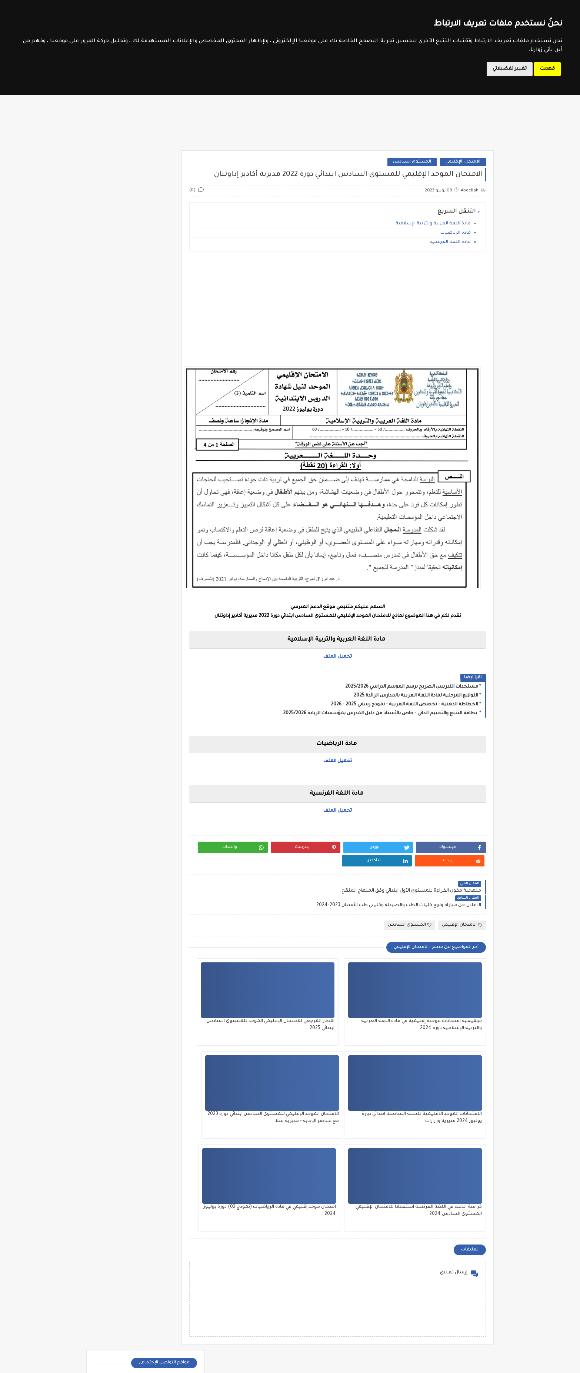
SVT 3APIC (172, 803)
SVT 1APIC (172, 786)
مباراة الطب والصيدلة (183, 1323)
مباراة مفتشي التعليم (117, 1323)
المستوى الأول (323, 1252)
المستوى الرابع (323, 1287)
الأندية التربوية (172, 441)
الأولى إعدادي (175, 726)
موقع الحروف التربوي (168, 360)
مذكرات (119, 518)
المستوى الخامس (257, 1269)
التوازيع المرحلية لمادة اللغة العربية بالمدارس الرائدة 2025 (416, 692)
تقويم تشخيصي (172, 464)
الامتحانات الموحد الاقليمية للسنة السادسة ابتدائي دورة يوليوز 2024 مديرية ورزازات (262, 996)
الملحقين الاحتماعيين (183, 1269)
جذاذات (172, 482)
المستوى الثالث (257, 1252)
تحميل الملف (352, 653)
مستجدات (172, 536)
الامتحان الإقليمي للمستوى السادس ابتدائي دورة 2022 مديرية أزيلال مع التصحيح (132, 971)
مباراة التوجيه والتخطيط (117, 1305)
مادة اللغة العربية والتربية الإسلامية (433, 242)
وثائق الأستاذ (119, 536)
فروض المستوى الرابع (165, 635)
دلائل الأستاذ (119, 482)
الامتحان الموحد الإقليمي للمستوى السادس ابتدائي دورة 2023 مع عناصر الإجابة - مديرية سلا (443, 1089)
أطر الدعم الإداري (183, 1252)
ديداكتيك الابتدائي (172, 500)
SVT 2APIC (119, 786)
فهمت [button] (547, 68)
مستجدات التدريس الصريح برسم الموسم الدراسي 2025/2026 (411, 683)
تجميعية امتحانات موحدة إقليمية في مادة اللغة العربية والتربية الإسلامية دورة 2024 (445, 996)
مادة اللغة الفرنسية (450, 260)
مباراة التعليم (184, 1305)
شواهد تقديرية (119, 500)
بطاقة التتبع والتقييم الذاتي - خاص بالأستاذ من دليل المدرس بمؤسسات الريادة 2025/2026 (380, 709)
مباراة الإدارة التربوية (117, 1287)
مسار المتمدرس (171, 394)
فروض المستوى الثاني (166, 610)
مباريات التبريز (184, 1341)
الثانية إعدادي (175, 739)
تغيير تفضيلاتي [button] (510, 68)
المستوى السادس (412, 166)
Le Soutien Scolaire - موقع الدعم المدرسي (386, 1363)
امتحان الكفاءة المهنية (119, 444)
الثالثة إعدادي (175, 713)
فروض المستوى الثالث (165, 597)
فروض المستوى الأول (166, 585)
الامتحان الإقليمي (463, 166)
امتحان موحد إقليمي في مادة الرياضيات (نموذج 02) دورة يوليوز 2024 (264, 1089)
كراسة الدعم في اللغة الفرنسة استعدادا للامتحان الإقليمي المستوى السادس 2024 (357, 1089)
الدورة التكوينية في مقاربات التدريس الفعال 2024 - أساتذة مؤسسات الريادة (430, 1255)
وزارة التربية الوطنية (168, 383)
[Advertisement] (351, 327)
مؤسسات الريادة (172, 518)
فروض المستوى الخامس (162, 622)
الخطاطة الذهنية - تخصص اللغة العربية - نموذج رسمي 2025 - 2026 (404, 701)
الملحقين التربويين (117, 1269)
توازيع (119, 464)
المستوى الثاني (323, 1269)
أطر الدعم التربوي (117, 1252)
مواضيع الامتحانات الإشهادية (159, 372)
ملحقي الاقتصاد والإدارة (117, 1341)
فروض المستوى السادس (162, 648)
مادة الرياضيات (455, 251)
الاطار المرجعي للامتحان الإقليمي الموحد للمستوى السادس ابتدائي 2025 (355, 996)
